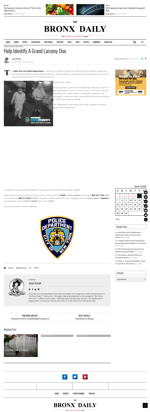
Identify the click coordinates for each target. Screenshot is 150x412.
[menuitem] (8, 42)
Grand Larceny (9, 46)
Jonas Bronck (8, 14)
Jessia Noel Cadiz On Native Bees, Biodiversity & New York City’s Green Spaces (128, 234)
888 (20, 198)
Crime (17, 46)
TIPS (102, 195)
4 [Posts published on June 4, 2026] (135, 196)
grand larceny (21, 268)
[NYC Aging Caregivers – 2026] (130, 82)
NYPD (36, 268)
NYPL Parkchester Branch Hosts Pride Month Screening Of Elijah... (125, 9)
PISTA (28, 198)
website (104, 198)
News (21, 46)
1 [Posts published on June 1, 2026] (122, 196)
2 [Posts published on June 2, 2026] (126, 196)
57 (24, 198)
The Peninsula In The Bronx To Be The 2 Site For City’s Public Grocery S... (22, 9)
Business (6, 5)
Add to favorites (120, 58)
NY (30, 268)
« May (117, 219)
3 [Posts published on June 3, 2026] (130, 196)
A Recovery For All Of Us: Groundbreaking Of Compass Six (30, 318)
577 (97, 195)
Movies (108, 5)
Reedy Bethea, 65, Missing (84, 318)
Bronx (10, 268)
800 (93, 195)
